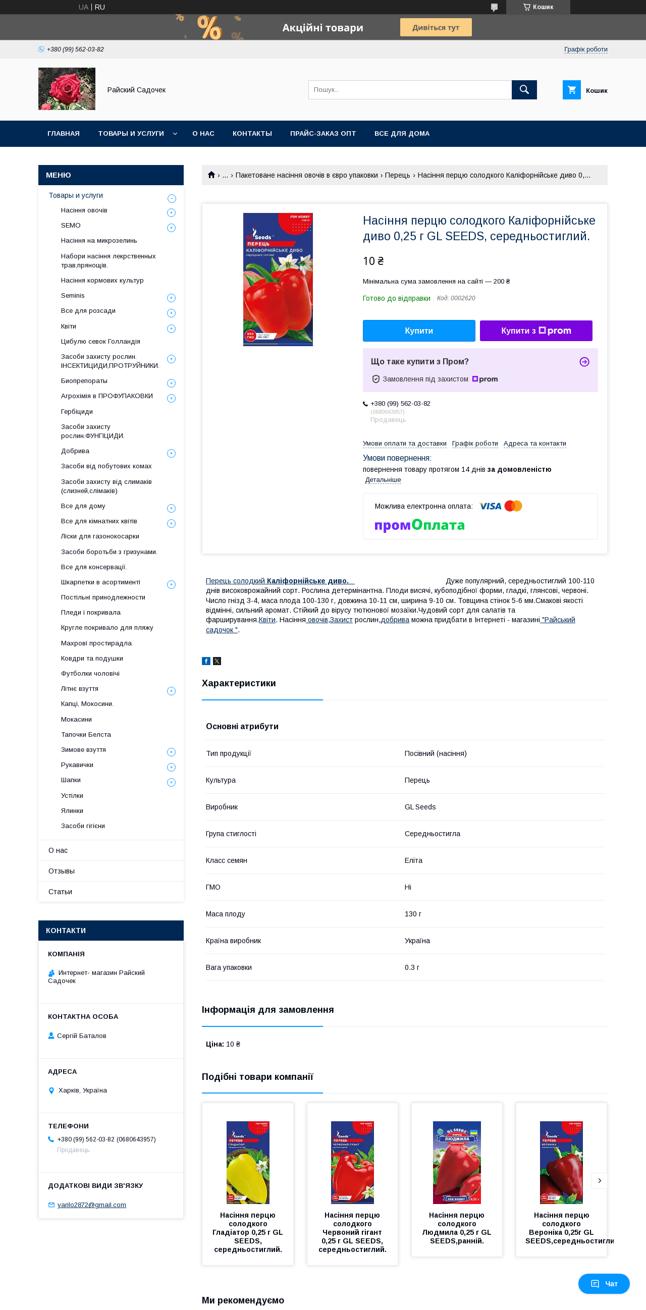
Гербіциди (77, 411)
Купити (419, 330)
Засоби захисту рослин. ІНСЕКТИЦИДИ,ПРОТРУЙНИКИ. (110, 361)
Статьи (60, 892)
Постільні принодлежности (103, 597)
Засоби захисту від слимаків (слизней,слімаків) (106, 486)
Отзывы (61, 871)
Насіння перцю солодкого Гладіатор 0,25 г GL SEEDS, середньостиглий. (248, 1232)
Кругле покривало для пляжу (107, 627)
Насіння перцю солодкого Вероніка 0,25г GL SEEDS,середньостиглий (572, 1228)
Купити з (536, 331)
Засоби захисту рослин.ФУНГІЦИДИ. (93, 431)
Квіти (68, 326)
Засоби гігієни (83, 826)
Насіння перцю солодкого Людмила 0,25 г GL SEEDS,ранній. (458, 1228)
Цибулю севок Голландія (100, 341)
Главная (63, 133)
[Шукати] (524, 89)
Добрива (75, 451)
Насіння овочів (84, 210)
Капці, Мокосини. (87, 703)
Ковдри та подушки (92, 658)
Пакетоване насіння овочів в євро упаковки (307, 175)
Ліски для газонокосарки (100, 536)
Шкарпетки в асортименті (100, 582)
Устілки (72, 795)
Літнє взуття (79, 688)
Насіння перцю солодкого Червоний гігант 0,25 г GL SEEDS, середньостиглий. (352, 1232)
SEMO (71, 225)
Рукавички (77, 765)
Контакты (252, 133)
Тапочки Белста (86, 734)
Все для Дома (401, 133)
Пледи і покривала (91, 612)
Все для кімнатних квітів (99, 521)
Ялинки (72, 810)
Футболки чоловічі (90, 673)
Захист (341, 620)
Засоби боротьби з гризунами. (109, 552)
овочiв (317, 620)
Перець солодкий (280, 581)
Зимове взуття (83, 749)
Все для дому (83, 506)
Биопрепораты (84, 381)
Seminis (73, 295)
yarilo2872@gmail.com (92, 1205)
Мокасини (76, 719)
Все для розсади (88, 310)
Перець (397, 175)
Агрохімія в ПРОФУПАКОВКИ (107, 396)
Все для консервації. (94, 567)
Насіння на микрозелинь (99, 240)
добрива (395, 620)
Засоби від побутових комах (106, 466)
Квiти (267, 620)
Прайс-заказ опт (323, 133)
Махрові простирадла (96, 643)
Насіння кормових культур (102, 280)
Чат (604, 1283)
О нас (203, 133)
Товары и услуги (131, 133)
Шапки (71, 780)
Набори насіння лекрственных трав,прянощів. (108, 260)
